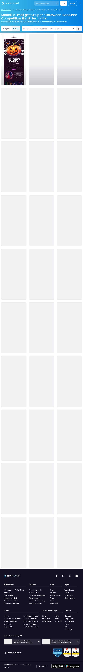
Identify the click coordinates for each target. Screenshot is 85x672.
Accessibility (69, 621)
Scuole (52, 601)
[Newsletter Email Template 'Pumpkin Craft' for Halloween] (41, 166)
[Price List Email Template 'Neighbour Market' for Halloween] (41, 435)
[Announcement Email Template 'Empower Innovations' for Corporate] (41, 59)
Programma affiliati (10, 598)
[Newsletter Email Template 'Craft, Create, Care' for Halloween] (13, 220)
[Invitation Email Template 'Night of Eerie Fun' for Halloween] (13, 59)
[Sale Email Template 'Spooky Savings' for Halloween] (69, 488)
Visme (57, 616)
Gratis (52, 590)
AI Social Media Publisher (12, 619)
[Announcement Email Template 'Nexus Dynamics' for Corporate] (69, 220)
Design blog (68, 595)
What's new (8, 593)
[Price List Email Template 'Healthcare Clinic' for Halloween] (13, 488)
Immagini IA (8, 627)
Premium (53, 593)
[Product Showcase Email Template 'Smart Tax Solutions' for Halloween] (41, 274)
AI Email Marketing (10, 621)
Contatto (68, 616)
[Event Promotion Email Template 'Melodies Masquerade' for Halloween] (13, 381)
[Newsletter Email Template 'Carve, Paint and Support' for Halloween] (41, 220)
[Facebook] (56, 576)
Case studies (8, 595)
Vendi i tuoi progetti (10, 601)
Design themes (34, 598)
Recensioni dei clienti (11, 603)
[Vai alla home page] (9, 3)
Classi (66, 593)
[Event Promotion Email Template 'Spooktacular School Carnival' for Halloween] (41, 488)
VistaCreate (46, 619)
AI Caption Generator (31, 627)
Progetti (6, 29)
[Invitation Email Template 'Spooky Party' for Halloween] (69, 274)
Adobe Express (47, 621)
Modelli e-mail (6, 10)
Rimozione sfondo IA (31, 621)
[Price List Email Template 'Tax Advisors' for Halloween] (41, 381)
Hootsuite (58, 621)
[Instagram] (63, 576)
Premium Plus (55, 595)
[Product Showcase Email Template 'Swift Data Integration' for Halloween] (13, 113)
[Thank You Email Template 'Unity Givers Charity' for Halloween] (41, 327)
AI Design (7, 616)
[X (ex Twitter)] (70, 576)
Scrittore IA (8, 624)
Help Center (69, 619)
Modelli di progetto (35, 590)
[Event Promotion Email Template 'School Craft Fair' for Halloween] (69, 327)
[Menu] (80, 3)
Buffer (57, 619)
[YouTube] (76, 576)
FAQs (67, 624)
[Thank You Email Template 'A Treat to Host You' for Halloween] (41, 542)
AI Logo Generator (30, 624)
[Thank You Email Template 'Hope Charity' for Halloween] (69, 113)
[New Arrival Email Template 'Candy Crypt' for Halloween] (41, 113)
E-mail (15, 29)
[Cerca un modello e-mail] (47, 28)
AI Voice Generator (30, 619)
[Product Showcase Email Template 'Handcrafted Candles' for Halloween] (13, 327)
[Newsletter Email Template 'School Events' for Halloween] (69, 381)
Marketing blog (69, 598)
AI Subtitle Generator (31, 616)
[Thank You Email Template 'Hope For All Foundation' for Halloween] (69, 166)
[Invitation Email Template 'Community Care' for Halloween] (69, 59)
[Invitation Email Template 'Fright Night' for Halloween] (13, 166)
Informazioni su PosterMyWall (14, 590)
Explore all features (36, 603)
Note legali (68, 630)
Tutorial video (69, 590)
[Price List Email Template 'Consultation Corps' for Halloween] (13, 542)
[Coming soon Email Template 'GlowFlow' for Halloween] (13, 274)
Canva (44, 616)
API (66, 627)
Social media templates (37, 595)
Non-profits (54, 603)
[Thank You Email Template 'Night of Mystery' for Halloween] (69, 435)
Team (52, 598)
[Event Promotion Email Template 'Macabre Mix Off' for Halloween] (69, 542)
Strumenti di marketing (37, 601)
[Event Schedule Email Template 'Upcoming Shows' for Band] (13, 435)
